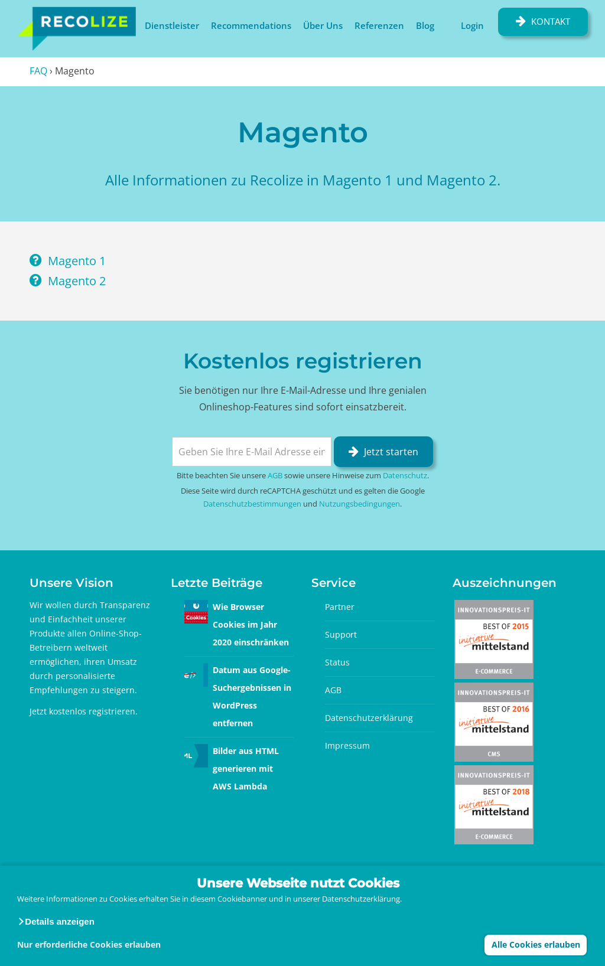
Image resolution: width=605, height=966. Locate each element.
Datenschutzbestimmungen (252, 503)
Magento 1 (77, 261)
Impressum (347, 745)
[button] (56, 921)
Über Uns (323, 25)
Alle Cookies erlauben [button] (536, 944)
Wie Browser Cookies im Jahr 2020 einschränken (251, 624)
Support (341, 634)
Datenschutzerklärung (369, 717)
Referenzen (379, 25)
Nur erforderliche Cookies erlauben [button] (89, 944)
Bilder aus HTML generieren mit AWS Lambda (246, 768)
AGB (275, 475)
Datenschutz (405, 475)
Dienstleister (172, 25)
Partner (339, 606)
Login (472, 25)
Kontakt (550, 21)
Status (337, 662)
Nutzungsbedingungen (359, 503)
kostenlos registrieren (92, 711)
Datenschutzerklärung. (362, 898)
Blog (425, 25)
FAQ (38, 70)
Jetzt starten (391, 451)
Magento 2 (77, 281)
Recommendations (251, 25)
